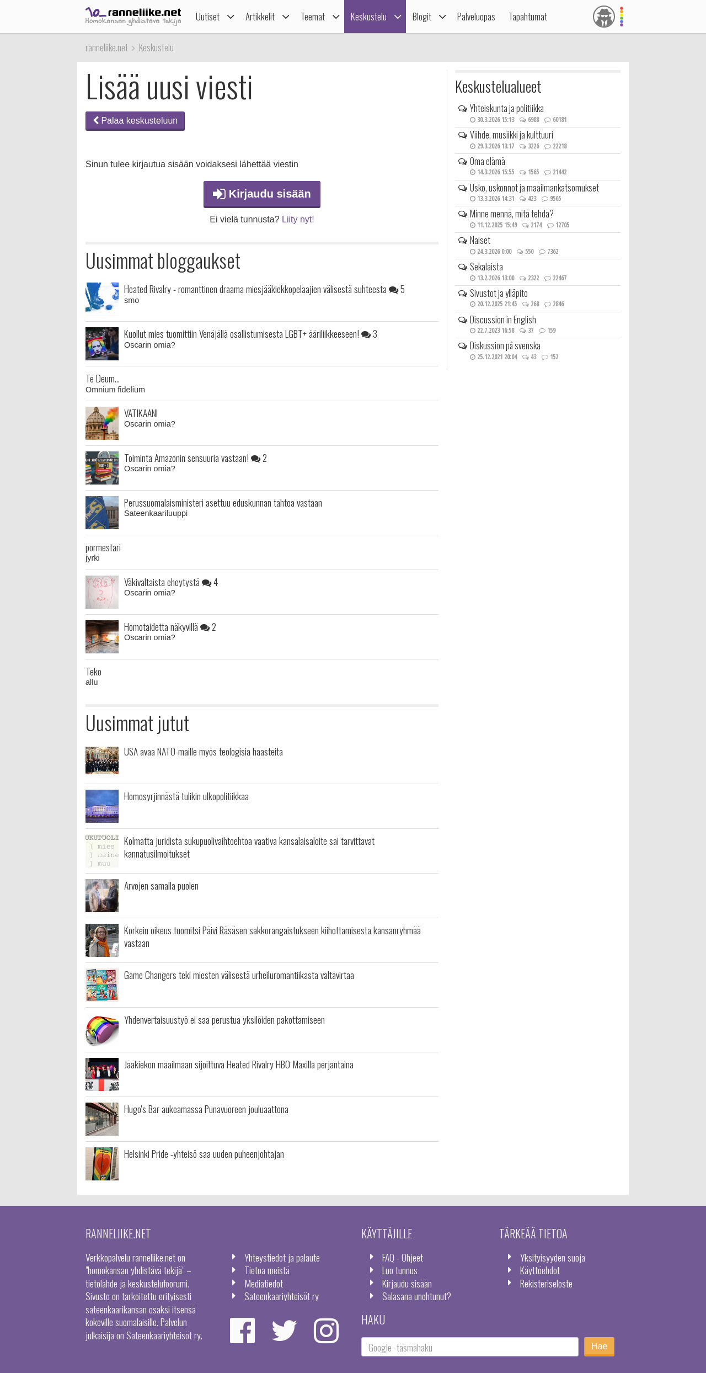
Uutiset (208, 16)
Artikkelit (260, 16)
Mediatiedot (263, 1283)
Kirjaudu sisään (262, 194)
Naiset (480, 240)
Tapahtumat (528, 16)
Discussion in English (503, 319)
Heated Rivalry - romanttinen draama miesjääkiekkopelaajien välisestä (264, 288)
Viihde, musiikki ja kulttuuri (511, 134)
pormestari (103, 547)
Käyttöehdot (540, 1270)
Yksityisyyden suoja (552, 1257)
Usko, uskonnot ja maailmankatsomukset (534, 187)
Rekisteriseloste (546, 1283)
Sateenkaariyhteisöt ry (281, 1296)
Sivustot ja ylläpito (499, 293)
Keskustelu (369, 16)
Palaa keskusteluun (135, 120)
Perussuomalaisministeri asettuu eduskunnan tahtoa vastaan (223, 502)
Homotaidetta (170, 626)
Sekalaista (486, 266)
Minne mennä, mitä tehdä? (512, 213)
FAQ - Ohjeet (402, 1257)
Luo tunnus (400, 1270)
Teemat (313, 16)
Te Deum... (102, 378)
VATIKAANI (141, 413)
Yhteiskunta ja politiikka (507, 108)
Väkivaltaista (171, 581)
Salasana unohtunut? (416, 1296)
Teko (93, 671)
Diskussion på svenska (505, 345)
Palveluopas (476, 16)
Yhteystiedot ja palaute (282, 1257)
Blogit (422, 16)
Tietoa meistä (267, 1270)
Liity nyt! (298, 219)
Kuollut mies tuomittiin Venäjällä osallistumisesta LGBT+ (250, 333)
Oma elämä (487, 161)
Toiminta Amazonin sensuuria (195, 457)
